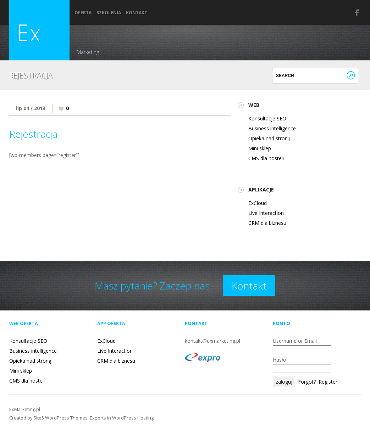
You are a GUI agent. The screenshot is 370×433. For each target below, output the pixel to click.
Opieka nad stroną (269, 138)
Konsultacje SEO (267, 118)
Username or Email (295, 340)
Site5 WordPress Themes (60, 418)
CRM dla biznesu (267, 223)
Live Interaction (266, 213)
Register (328, 381)
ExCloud (257, 203)
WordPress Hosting (133, 418)
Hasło (279, 359)
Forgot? (307, 381)
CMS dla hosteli (266, 158)
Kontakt (136, 13)
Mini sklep (259, 148)
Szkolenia (108, 13)
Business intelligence (272, 128)
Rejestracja (33, 134)
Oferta (83, 13)
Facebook (357, 12)
